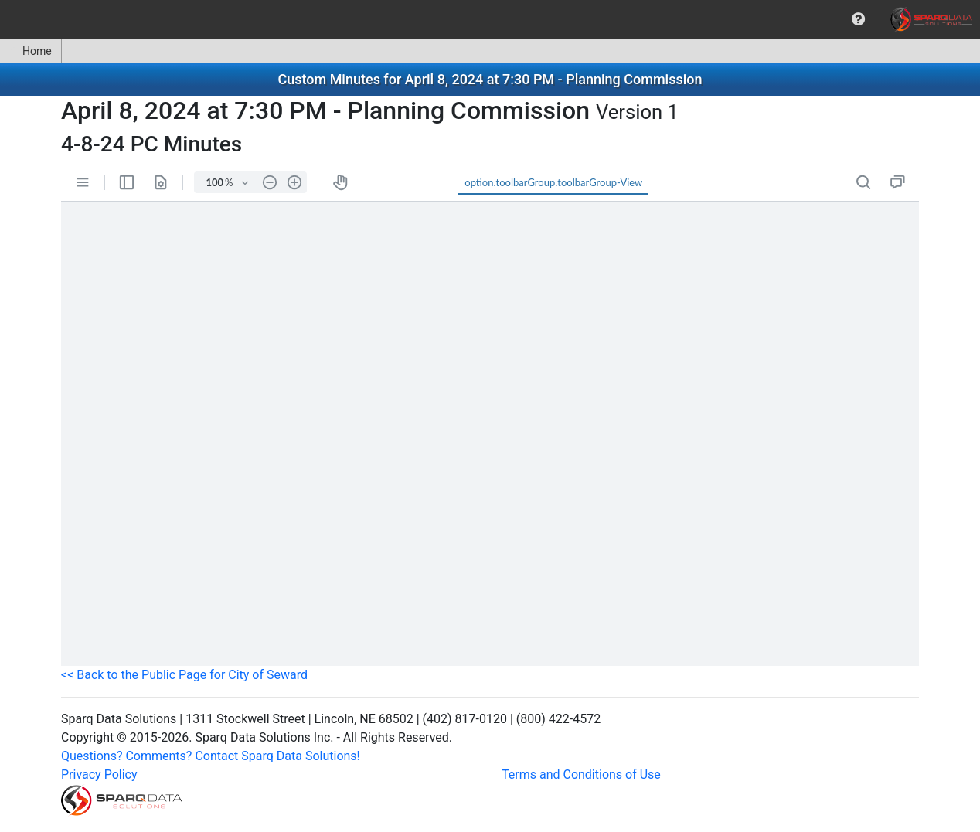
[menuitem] (858, 19)
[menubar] (490, 19)
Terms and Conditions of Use (581, 774)
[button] (858, 19)
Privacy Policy (99, 774)
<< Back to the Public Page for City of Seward (184, 674)
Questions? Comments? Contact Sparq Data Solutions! (210, 756)
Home (30, 51)
